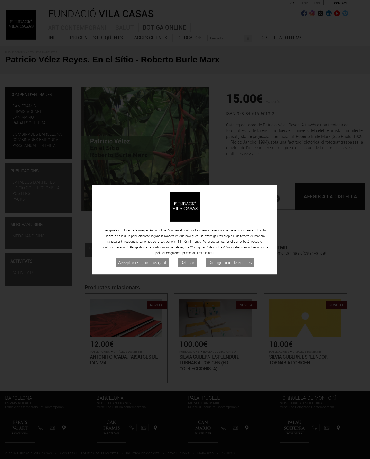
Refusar (187, 263)
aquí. (211, 253)
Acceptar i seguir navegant (142, 263)
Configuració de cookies (230, 263)
